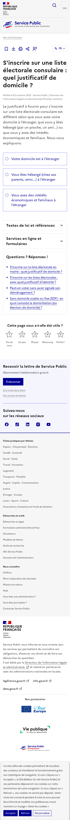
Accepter (10, 813)
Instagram (38, 424)
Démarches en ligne (13, 521)
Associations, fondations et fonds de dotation (27, 506)
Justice (6, 489)
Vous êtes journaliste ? (15, 602)
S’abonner (13, 381)
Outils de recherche (13, 545)
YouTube (48, 424)
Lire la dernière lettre (14, 390)
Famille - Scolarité (12, 453)
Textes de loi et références (30, 225)
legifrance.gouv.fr (16, 681)
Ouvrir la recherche (54, 5)
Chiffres (7, 572)
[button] (34, 48)
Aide (5, 590)
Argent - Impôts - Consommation (20, 483)
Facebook (6, 424)
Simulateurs (9, 533)
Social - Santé (10, 459)
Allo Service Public (13, 551)
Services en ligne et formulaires (23, 241)
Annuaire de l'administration (18, 557)
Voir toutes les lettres (14, 395)
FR (60, 48)
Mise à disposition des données (19, 578)
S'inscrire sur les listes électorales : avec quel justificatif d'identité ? (34, 279)
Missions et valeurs (13, 584)
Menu (65, 8)
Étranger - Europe (12, 494)
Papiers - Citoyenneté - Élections (20, 447)
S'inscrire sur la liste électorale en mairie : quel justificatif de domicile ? (36, 269)
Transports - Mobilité (14, 477)
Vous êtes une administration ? (19, 596)
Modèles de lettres (13, 539)
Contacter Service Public (16, 608)
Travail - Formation (13, 465)
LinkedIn (27, 424)
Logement (8, 471)
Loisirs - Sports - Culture (15, 500)
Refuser (25, 813)
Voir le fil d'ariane (12, 37)
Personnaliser (42, 813)
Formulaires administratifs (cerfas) (21, 527)
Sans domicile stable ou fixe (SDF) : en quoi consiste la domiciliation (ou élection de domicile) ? (36, 303)
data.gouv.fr (12, 689)
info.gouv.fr (42, 681)
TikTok (17, 424)
